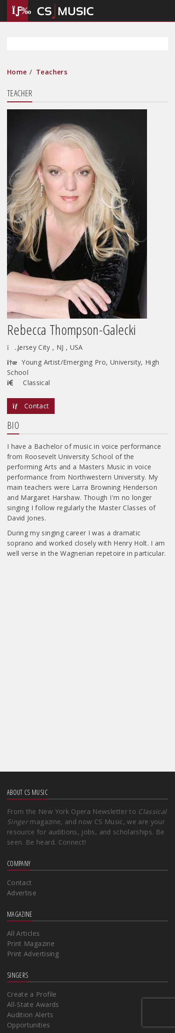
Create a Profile (32, 994)
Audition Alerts (30, 1014)
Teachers (51, 71)
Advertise (21, 892)
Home (17, 71)
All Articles (23, 933)
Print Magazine (31, 943)
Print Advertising (33, 953)
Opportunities (28, 1024)
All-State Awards (33, 1004)
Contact (31, 405)
